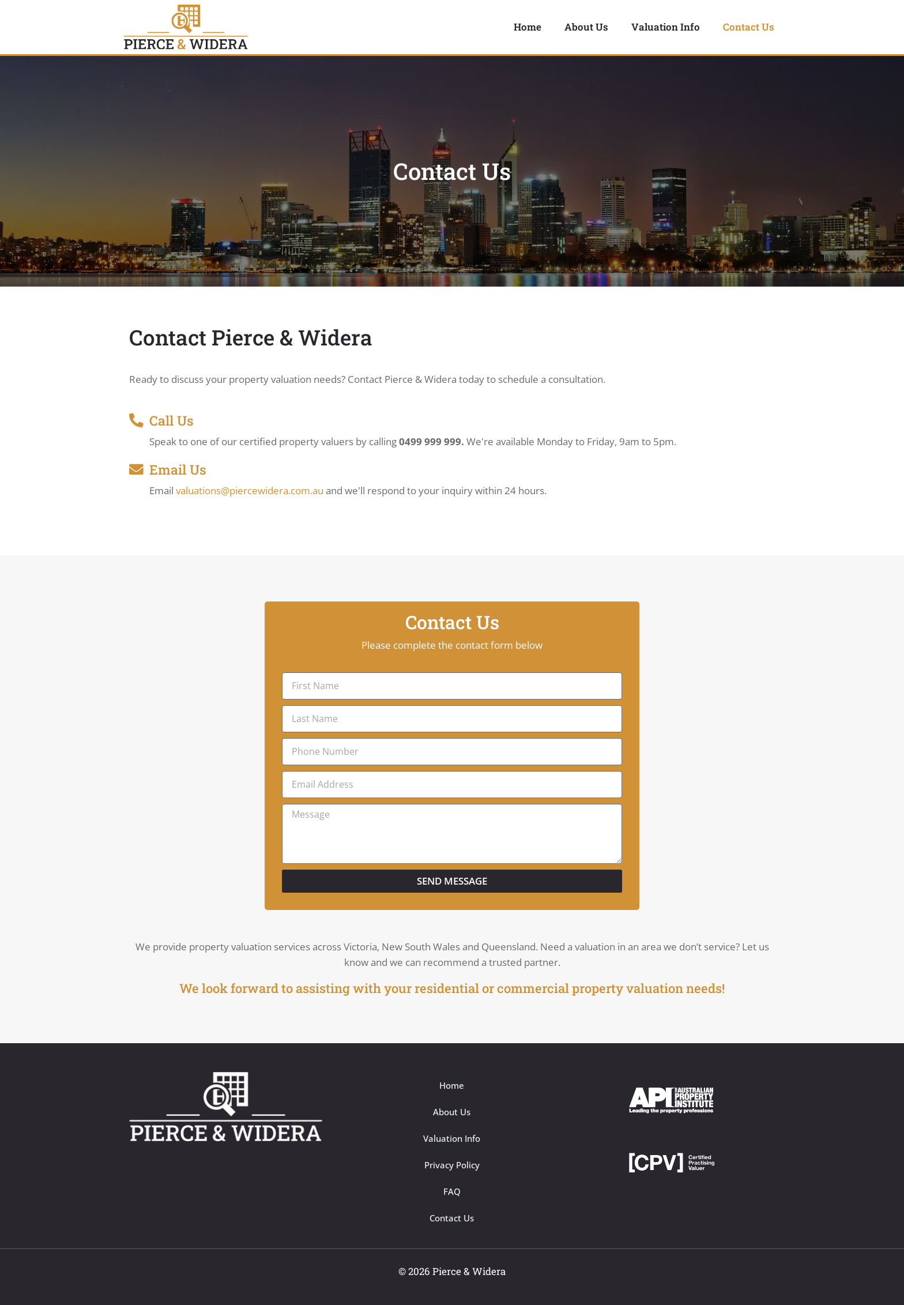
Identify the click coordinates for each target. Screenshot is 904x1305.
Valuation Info (665, 26)
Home (527, 26)
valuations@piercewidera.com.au (249, 490)
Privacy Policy (452, 1165)
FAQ (452, 1191)
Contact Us (748, 26)
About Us (586, 26)
